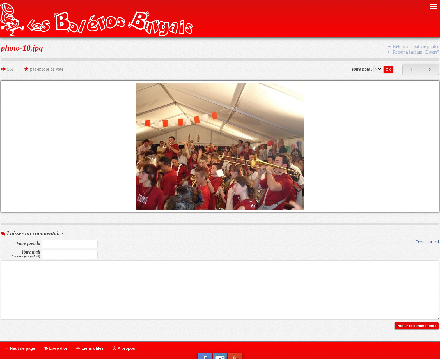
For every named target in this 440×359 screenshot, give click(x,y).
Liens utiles (90, 348)
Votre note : (362, 69)
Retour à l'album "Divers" (413, 52)
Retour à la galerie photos (413, 46)
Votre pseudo (28, 243)
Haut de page (19, 348)
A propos (123, 348)
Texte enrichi (427, 242)
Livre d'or (55, 348)
